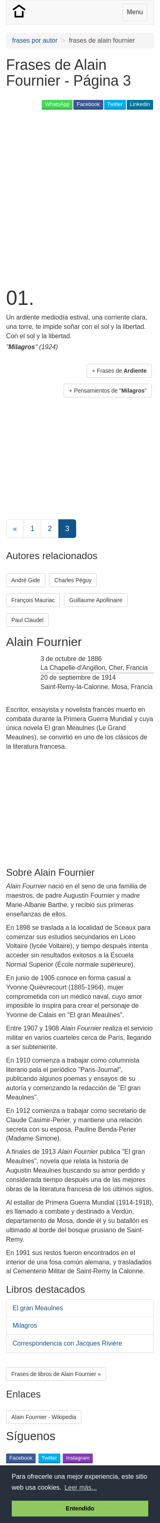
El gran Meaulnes (38, 1308)
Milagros (25, 1325)
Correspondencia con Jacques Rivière (67, 1343)
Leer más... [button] (80, 1487)
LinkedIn (140, 104)
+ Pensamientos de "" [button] (108, 390)
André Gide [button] (25, 580)
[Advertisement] (80, 197)
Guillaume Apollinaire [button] (96, 600)
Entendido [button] (80, 1508)
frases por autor (35, 40)
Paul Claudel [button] (27, 620)
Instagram (78, 1458)
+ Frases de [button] (119, 370)
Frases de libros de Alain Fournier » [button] (56, 1374)
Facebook (88, 104)
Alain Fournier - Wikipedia (43, 1417)
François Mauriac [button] (33, 600)
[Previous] (15, 528)
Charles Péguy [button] (73, 580)
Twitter (115, 104)
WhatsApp (57, 104)
